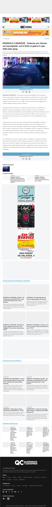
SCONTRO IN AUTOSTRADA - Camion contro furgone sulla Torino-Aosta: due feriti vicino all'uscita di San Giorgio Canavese (14, 381)
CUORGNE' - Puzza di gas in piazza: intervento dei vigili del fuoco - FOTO (13, 409)
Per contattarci (6, 485)
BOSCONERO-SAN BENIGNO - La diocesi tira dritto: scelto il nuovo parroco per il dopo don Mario (46, 447)
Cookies (19, 485)
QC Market (43, 477)
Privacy (13, 485)
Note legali (24, 485)
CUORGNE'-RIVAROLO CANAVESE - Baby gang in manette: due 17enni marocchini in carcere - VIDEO (42, 179)
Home (4, 477)
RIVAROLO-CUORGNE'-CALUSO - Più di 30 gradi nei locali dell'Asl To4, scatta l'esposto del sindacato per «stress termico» (13, 300)
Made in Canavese (28, 477)
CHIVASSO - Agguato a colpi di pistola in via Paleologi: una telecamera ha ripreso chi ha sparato (46, 432)
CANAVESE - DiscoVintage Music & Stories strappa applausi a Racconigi (36, 298)
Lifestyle (20, 477)
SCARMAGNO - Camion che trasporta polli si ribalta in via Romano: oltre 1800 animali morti (37, 410)
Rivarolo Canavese (7, 51)
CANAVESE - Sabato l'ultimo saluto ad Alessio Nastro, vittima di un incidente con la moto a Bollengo (13, 448)
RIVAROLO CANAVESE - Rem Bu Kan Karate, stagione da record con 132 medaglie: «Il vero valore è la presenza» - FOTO (14, 327)
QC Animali (36, 477)
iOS (29, 471)
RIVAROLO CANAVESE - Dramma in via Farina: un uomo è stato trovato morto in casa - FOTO (37, 326)
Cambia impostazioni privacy (36, 485)
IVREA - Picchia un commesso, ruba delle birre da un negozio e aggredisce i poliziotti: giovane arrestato (29, 448)
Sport (4, 479)
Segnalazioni (22, 479)
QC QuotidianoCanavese (19, 505)
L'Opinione (9, 479)
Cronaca (47, 38)
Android (33, 471)
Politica (14, 477)
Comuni (15, 479)
